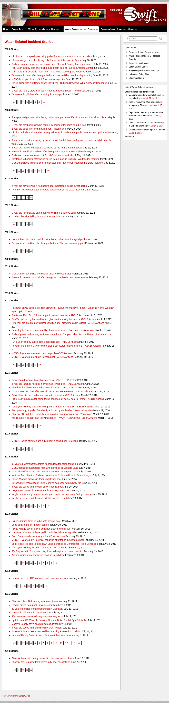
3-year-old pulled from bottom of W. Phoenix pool (37, 486)
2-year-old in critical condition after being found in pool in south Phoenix (49, 151)
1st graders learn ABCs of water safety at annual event (40, 578)
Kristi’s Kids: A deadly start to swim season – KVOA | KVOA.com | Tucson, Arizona (54, 417)
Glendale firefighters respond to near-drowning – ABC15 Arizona (45, 387)
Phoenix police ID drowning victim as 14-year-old (37, 601)
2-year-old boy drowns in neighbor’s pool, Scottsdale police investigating (49, 186)
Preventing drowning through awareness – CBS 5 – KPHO (42, 380)
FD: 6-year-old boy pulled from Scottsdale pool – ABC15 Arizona (45, 341)
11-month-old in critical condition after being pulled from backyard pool (48, 239)
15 (74, 643)
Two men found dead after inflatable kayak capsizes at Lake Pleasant (48, 189)
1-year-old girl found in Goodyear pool (31, 612)
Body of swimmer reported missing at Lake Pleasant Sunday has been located (52, 64)
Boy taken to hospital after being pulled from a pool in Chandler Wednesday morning (56, 159)
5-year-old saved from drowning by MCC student (37, 627)
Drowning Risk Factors (139, 63)
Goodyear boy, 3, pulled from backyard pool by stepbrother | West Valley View (52, 410)
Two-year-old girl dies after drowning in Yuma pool (38, 94)
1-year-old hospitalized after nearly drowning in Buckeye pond (44, 212)
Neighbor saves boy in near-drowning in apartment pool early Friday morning (52, 494)
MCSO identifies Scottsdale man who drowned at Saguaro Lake (45, 467)
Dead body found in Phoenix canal (29, 524)
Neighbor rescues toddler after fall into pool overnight (39, 498)
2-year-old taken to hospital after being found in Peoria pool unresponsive (50, 277)
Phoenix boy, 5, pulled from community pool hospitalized (41, 662)
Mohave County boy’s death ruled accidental (35, 624)
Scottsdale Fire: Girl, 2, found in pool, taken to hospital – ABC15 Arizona (49, 315)
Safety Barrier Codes (138, 67)
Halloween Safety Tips (139, 74)
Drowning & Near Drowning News (144, 52)
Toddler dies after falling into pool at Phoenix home (38, 216)
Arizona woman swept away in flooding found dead (38, 555)
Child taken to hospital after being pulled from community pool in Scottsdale (51, 56)
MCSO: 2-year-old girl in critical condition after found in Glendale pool (48, 540)
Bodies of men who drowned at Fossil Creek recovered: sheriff (44, 155)
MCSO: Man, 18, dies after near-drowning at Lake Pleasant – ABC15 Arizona (52, 391)
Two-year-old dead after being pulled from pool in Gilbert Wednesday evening (52, 75)
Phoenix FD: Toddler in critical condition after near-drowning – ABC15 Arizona (52, 414)
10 (56, 643)
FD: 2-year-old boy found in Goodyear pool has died (39, 547)
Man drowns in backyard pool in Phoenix (147, 130)
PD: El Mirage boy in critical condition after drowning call (41, 528)
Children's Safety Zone (19, 696)
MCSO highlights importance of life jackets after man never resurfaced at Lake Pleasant (57, 162)
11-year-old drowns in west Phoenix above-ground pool (40, 490)
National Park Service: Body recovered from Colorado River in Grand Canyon (52, 475)
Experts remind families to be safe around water (37, 521)
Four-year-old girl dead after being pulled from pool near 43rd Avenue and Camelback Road (59, 117)
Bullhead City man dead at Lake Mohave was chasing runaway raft (46, 483)
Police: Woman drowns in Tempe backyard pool (36, 479)
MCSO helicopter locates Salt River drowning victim (38, 79)
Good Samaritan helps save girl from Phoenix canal (38, 536)
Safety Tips (18, 30)
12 (66, 643)
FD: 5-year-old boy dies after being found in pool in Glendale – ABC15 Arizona (52, 406)
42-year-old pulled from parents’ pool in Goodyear (37, 608)
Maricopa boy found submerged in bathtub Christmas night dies (45, 532)
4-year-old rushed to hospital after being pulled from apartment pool (47, 147)
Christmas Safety (136, 78)
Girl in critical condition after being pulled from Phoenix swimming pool (48, 243)
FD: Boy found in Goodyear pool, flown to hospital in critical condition (47, 551)
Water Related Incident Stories (81, 30)
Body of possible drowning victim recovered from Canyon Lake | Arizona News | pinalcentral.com (62, 334)
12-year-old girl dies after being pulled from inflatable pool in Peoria (47, 60)
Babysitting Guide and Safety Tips (144, 70)
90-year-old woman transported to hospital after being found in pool (47, 464)
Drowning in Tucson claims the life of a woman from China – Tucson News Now (53, 330)
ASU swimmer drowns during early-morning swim (37, 616)
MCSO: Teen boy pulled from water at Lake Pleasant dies (41, 273)
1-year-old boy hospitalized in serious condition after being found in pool (49, 125)
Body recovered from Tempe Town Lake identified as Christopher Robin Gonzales (54, 543)
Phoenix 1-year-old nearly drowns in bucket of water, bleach (43, 658)
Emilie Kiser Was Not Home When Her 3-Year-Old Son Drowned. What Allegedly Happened (59, 83)
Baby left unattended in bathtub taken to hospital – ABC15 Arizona (46, 395)
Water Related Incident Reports (45, 30)
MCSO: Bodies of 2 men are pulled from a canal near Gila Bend (45, 441)
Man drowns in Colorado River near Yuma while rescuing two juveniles (48, 71)
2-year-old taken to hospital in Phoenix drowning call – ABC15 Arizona (48, 383)
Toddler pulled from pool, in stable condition (34, 605)
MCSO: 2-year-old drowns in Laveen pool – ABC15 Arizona (42, 353)
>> (44, 102)
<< (14, 102)
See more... (130, 137)
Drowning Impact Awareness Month (119, 30)
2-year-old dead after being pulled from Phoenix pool (39, 128)
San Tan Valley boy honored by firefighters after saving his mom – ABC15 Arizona (54, 319)
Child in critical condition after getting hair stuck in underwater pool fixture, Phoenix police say (60, 132)
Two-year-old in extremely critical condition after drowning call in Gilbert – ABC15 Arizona (58, 323)
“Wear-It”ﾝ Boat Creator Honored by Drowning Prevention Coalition (46, 631)
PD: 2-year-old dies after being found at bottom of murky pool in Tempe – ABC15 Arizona (58, 399)
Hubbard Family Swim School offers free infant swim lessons (43, 635)
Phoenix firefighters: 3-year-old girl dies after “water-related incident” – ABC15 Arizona (56, 345)
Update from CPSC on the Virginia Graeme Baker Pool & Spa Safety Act (49, 620)
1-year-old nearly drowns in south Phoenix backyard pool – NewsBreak (49, 90)
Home (5, 29)
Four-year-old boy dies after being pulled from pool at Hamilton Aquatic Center (52, 67)
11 (61, 643)
